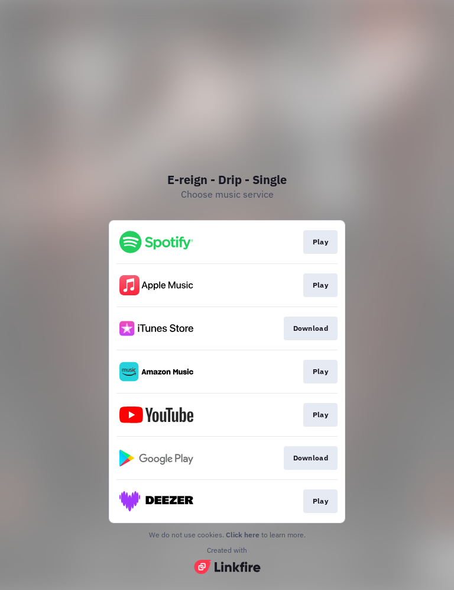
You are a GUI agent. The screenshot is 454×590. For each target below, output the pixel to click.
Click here (243, 534)
